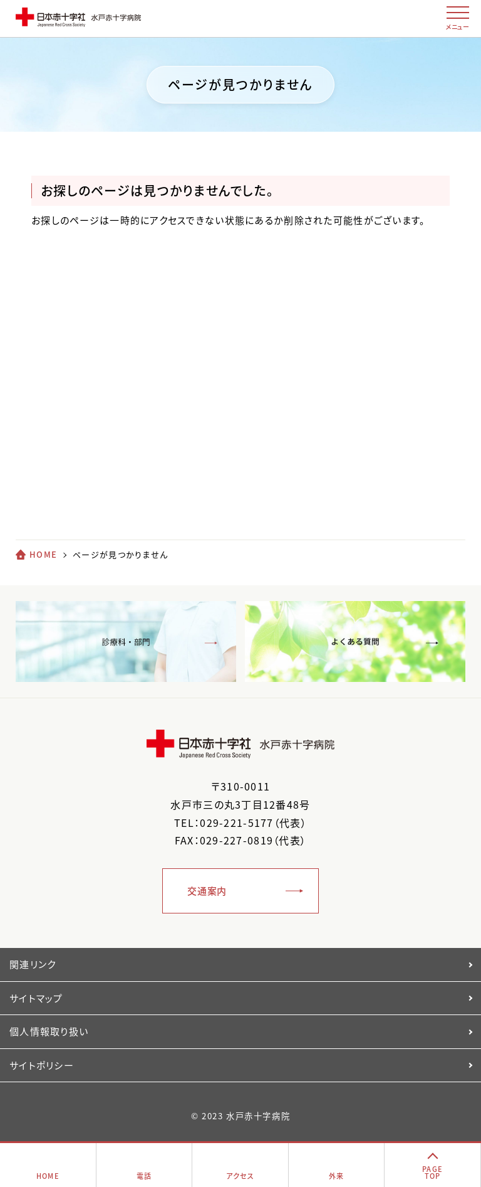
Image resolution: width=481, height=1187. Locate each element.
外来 (336, 1176)
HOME (43, 554)
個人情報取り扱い (48, 1031)
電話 (144, 1176)
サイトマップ (36, 998)
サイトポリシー (41, 1065)
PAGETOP (432, 1172)
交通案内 (207, 891)
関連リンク (32, 964)
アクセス (240, 1176)
